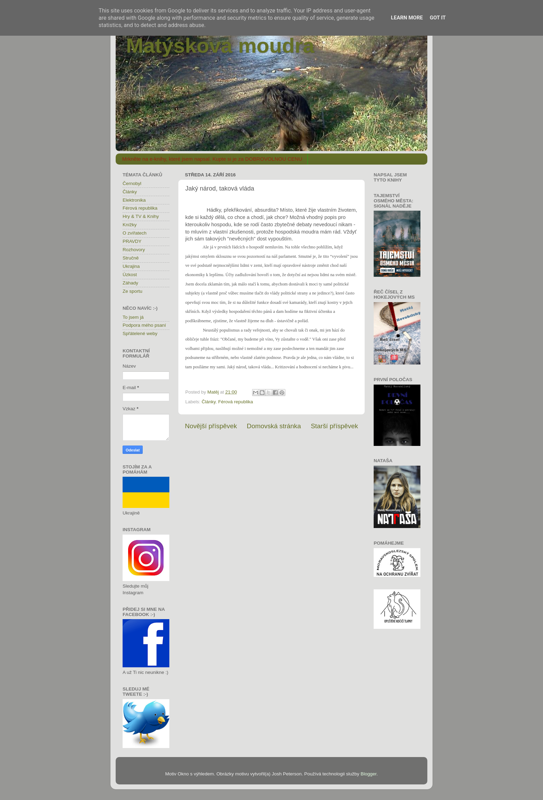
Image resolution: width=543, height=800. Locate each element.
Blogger (368, 773)
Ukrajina (131, 266)
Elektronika (134, 200)
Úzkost (130, 274)
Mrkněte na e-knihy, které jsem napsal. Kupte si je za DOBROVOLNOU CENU (212, 159)
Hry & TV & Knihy (141, 216)
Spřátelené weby (140, 333)
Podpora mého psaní (144, 325)
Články (208, 401)
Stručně (131, 258)
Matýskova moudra (220, 45)
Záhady (130, 282)
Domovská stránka (274, 426)
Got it (438, 18)
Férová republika (235, 401)
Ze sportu (132, 291)
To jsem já (133, 317)
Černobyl (132, 183)
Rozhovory (134, 249)
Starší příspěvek (334, 426)
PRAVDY (132, 241)
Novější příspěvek (211, 426)
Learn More (407, 18)
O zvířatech (134, 233)
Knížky (130, 224)
